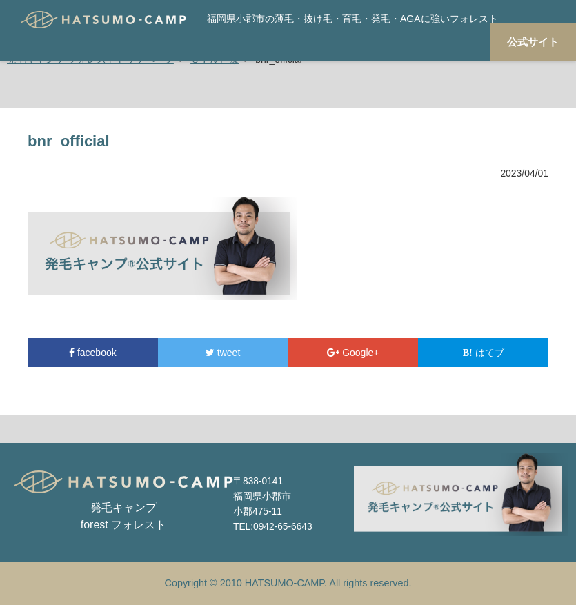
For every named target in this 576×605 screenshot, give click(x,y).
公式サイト (533, 42)
